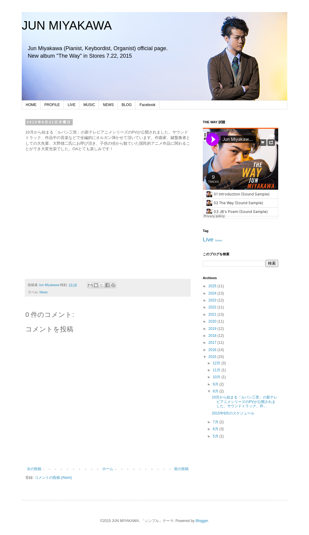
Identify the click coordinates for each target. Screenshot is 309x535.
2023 (213, 300)
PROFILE (52, 105)
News (44, 292)
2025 (213, 286)
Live (208, 239)
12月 (217, 363)
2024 (213, 293)
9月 (216, 384)
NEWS (108, 105)
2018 (213, 336)
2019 (213, 329)
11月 (217, 370)
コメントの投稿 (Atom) (53, 477)
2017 (213, 342)
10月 (217, 377)
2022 (213, 307)
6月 (216, 429)
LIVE (71, 105)
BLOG (127, 105)
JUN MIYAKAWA (67, 25)
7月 (216, 422)
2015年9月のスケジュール (233, 413)
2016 (213, 350)
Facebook (147, 105)
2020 (213, 321)
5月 (216, 436)
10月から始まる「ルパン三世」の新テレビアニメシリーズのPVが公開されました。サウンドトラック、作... (244, 401)
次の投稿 (34, 469)
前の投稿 (181, 469)
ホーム (107, 469)
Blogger (202, 521)
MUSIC (89, 105)
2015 (213, 357)
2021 (213, 314)
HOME (31, 105)
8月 (216, 391)
